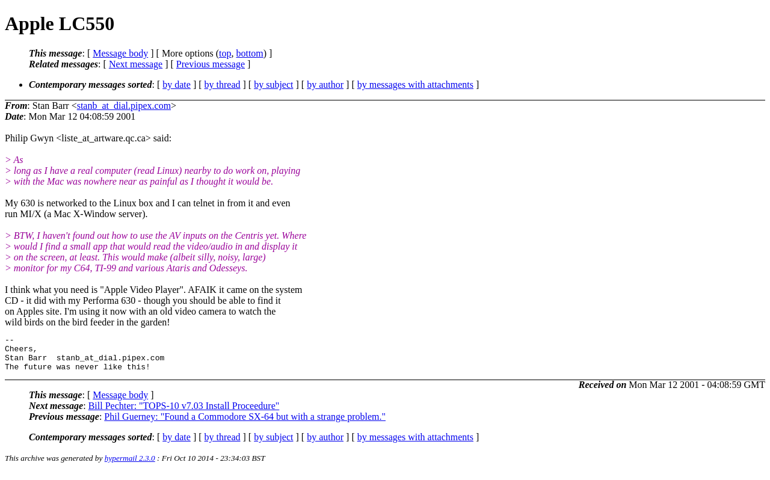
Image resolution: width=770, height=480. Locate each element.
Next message (135, 64)
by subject (273, 84)
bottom (249, 53)
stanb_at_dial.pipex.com (124, 105)
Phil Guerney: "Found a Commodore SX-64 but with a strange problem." (245, 424)
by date (176, 84)
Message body (120, 53)
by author (325, 84)
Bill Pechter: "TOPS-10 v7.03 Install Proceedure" (184, 413)
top (225, 53)
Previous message (210, 64)
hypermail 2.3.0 (130, 465)
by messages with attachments (415, 84)
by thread (223, 84)
